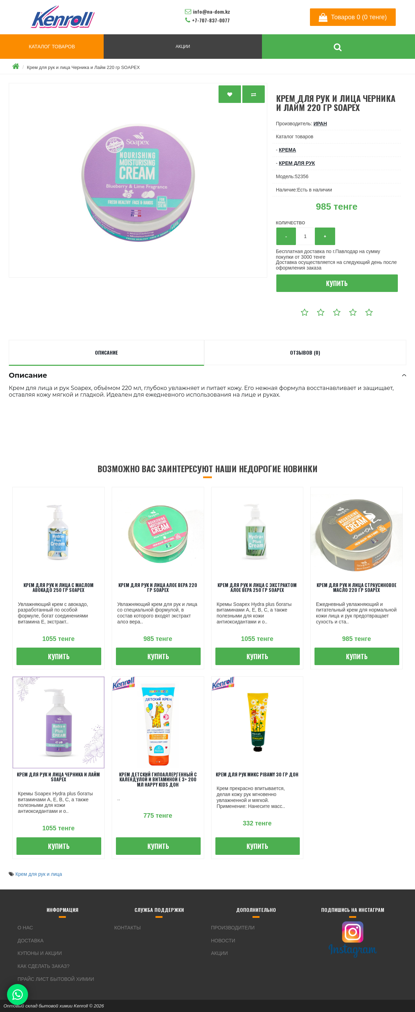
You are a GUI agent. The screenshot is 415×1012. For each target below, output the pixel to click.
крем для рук (297, 163)
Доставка (30, 940)
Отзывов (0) (305, 352)
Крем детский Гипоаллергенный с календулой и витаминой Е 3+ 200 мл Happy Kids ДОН (158, 779)
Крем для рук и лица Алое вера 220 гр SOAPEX (157, 587)
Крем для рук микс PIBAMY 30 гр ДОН (257, 774)
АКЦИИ (182, 46)
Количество (290, 223)
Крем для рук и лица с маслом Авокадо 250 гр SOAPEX (58, 587)
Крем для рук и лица (38, 874)
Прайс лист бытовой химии (56, 979)
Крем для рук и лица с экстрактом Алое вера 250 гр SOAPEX (257, 587)
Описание (106, 352)
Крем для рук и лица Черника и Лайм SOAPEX (58, 777)
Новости (223, 940)
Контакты (127, 927)
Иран (320, 123)
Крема (287, 150)
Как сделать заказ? (44, 966)
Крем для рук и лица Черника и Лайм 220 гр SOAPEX (83, 67)
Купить (337, 283)
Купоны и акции (40, 953)
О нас (25, 927)
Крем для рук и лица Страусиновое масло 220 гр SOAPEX (356, 587)
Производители (233, 927)
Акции (219, 953)
